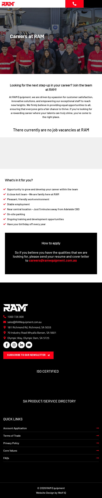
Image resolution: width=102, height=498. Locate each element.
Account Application (15, 428)
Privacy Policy (11, 443)
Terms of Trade (12, 435)
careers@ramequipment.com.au (53, 260)
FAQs (6, 458)
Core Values (10, 450)
